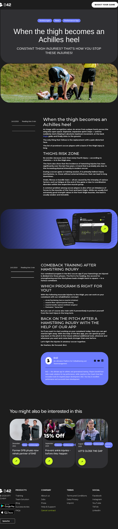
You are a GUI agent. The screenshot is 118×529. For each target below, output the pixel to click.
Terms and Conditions (77, 496)
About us (45, 496)
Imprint (70, 503)
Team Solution (22, 499)
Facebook (97, 496)
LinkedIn (96, 510)
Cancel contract (48, 510)
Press (43, 503)
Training (19, 496)
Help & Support (48, 507)
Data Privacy (72, 499)
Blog (18, 503)
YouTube (96, 503)
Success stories (22, 507)
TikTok (95, 507)
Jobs (43, 499)
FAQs (18, 510)
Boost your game (105, 5)
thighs (45, 136)
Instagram (97, 499)
